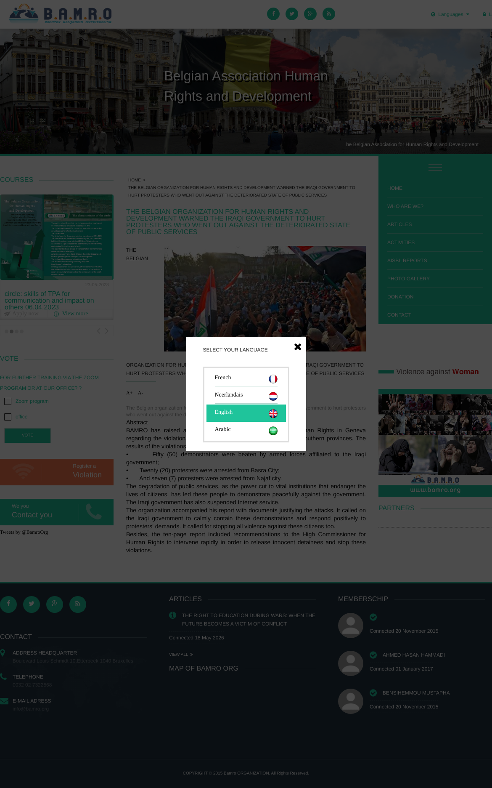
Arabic (246, 430)
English (246, 413)
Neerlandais (246, 396)
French (246, 379)
